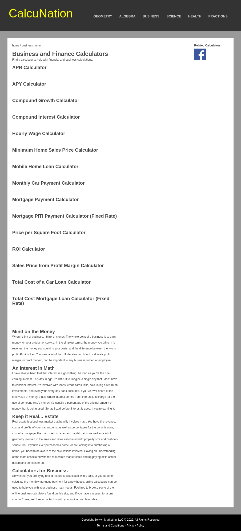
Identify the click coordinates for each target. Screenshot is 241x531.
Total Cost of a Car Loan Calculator (51, 282)
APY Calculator (29, 84)
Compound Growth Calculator (45, 100)
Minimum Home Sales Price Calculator (55, 150)
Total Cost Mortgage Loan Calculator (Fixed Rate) (60, 301)
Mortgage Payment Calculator (45, 199)
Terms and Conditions (110, 525)
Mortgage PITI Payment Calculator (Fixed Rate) (64, 216)
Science (173, 16)
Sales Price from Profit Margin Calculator (58, 265)
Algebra (127, 16)
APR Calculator (29, 67)
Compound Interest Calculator (46, 117)
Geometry (102, 16)
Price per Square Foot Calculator (48, 232)
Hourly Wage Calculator (38, 133)
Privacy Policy (135, 525)
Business (151, 16)
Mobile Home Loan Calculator (45, 166)
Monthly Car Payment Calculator (48, 183)
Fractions (218, 16)
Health (194, 16)
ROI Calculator (28, 249)
